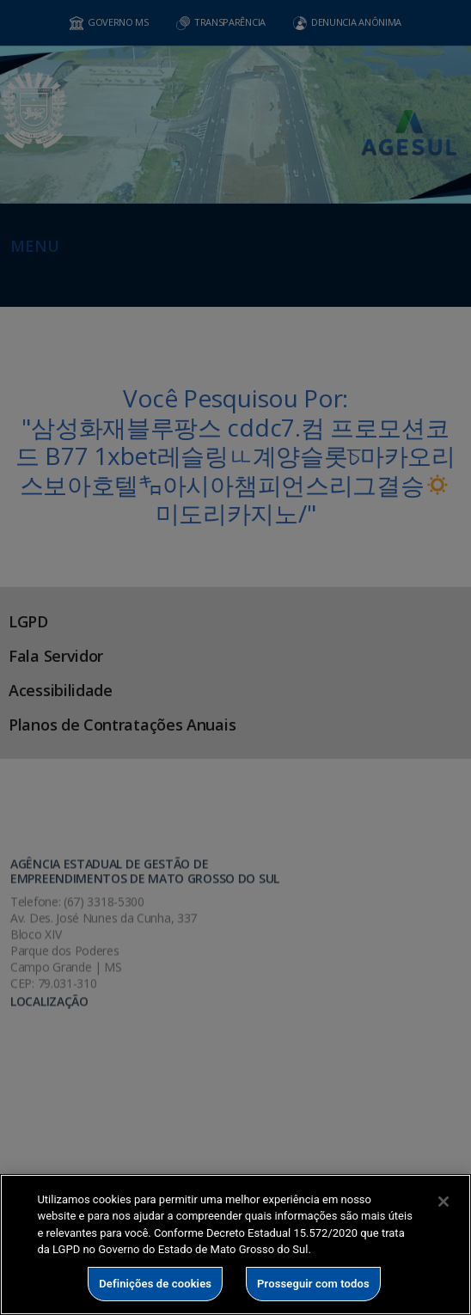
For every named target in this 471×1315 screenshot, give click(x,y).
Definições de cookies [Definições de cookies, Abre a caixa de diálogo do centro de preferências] (155, 1283)
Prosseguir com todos (313, 1283)
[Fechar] (443, 1201)
